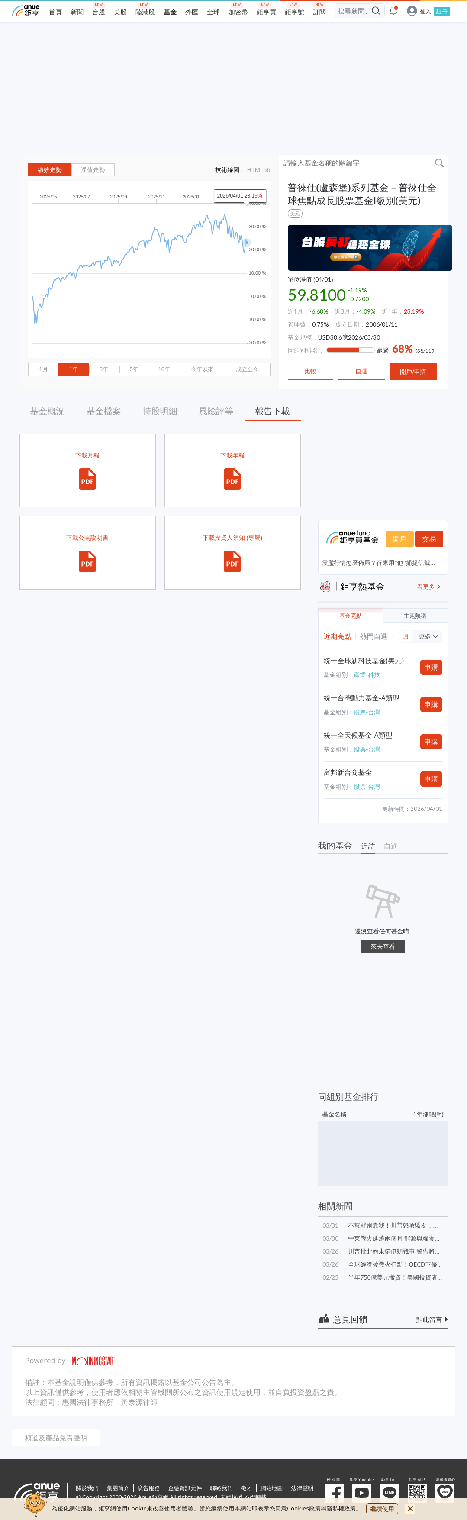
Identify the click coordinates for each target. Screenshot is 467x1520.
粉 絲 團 (334, 1493)
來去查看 (383, 946)
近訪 (368, 846)
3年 (104, 369)
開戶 (400, 539)
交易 (429, 539)
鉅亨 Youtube (361, 1493)
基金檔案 (104, 411)
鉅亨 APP (417, 1493)
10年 (164, 369)
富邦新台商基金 (348, 772)
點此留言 (429, 1319)
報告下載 (272, 411)
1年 (73, 369)
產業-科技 (367, 675)
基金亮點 (350, 616)
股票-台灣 (367, 712)
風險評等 (216, 411)
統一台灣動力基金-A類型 (361, 698)
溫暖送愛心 (444, 1493)
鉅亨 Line (389, 1493)
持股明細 (160, 411)
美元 (295, 213)
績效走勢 (50, 169)
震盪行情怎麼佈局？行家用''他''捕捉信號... (378, 562)
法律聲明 (302, 1488)
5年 (133, 369)
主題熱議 (415, 616)
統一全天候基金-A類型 (358, 735)
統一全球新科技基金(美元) (364, 660)
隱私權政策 (341, 1508)
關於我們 (87, 1488)
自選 (391, 846)
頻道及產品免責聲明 (56, 1438)
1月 (43, 369)
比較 (310, 371)
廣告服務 (149, 1488)
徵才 (246, 1488)
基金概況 (47, 411)
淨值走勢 (93, 169)
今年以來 (202, 369)
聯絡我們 (221, 1488)
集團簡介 (118, 1488)
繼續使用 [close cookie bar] (382, 1508)
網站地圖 (272, 1488)
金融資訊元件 (185, 1488)
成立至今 (247, 369)
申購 (431, 667)
